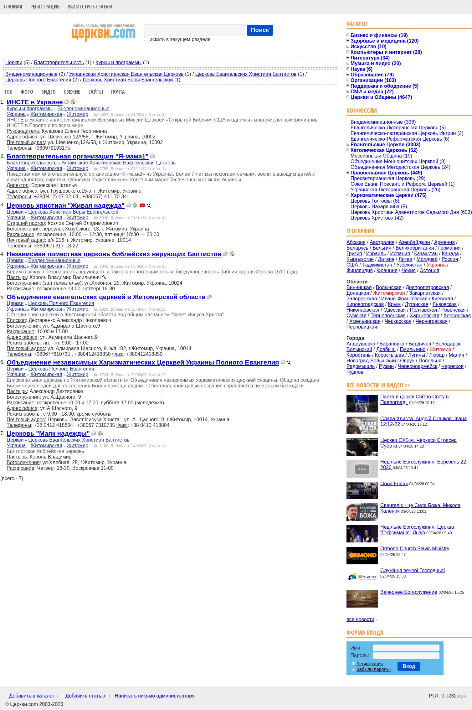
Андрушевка (360, 343)
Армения (444, 242)
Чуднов (354, 372)
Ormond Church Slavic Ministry (414, 548)
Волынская (389, 287)
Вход (409, 666)
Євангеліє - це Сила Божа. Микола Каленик (420, 508)
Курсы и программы (118, 62)
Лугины (416, 355)
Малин (456, 355)
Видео (48, 91)
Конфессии (361, 110)
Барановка (391, 343)
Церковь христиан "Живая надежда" (66, 205)
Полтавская (423, 310)
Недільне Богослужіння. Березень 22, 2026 (423, 464)
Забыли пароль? (374, 669)
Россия (450, 259)
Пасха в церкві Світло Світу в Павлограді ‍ (414, 399)
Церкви (13, 62)
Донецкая (357, 293)
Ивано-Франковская (404, 298)
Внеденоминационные (31, 74)
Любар (436, 355)
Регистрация (44, 6)
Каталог (357, 23)
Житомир (78, 114)
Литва (405, 259)
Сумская (356, 315)
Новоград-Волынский (371, 360)
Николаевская (362, 310)
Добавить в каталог (31, 695)
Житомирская (46, 114)
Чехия (409, 270)
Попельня (430, 360)
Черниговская (432, 321)
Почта (118, 91)
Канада (450, 253)
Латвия (386, 259)
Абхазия (356, 242)
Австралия (382, 242)
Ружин (386, 366)
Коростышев (389, 355)
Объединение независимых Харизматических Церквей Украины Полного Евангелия (143, 362)
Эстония (429, 270)
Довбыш (386, 349)
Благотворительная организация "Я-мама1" (78, 156)
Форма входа (364, 632)
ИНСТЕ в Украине (35, 102)
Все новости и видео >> (378, 385)
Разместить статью (90, 6)
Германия (449, 248)
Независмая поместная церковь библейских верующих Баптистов (114, 253)
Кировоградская (365, 304)
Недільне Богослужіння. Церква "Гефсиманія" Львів (417, 529)
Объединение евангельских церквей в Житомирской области (106, 296)
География (360, 231)
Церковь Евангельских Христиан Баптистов (245, 74)
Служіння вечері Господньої (412, 570)
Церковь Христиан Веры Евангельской (128, 79)
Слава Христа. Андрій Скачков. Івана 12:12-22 (423, 421)
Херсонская (457, 315)
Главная (13, 6)
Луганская (416, 304)
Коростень (358, 355)
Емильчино (412, 349)
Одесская (394, 310)
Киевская (442, 298)
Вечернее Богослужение (408, 592)
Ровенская (453, 310)
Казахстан (426, 253)
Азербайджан (414, 242)
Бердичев (420, 343)
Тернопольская (388, 315)
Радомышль (360, 366)
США (352, 264)
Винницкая (359, 287)
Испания (400, 253)
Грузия (354, 253)
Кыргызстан (360, 259)
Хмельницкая (365, 321)
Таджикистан (377, 264)
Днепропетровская (427, 287)
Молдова (427, 259)
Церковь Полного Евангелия (38, 79)
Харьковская (424, 315)
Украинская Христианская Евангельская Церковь (126, 74)
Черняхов (452, 366)
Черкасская (398, 321)
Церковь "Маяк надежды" (48, 433)
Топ (8, 91)
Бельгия (381, 248)
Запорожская (361, 298)
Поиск (260, 30)
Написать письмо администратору (154, 695)
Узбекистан (409, 264)
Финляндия (359, 270)
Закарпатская (425, 293)
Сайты (95, 91)
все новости (360, 619)
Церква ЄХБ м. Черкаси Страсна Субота (418, 443)
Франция (387, 270)
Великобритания (415, 248)
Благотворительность (59, 62)
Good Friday (394, 483)
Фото (27, 91)
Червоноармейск (417, 366)
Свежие (72, 91)
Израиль (376, 253)
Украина (16, 114)
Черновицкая (361, 326)
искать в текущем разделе (177, 39)
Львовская (445, 304)
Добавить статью (85, 695)
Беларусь (357, 248)
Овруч (407, 360)
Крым (394, 304)
